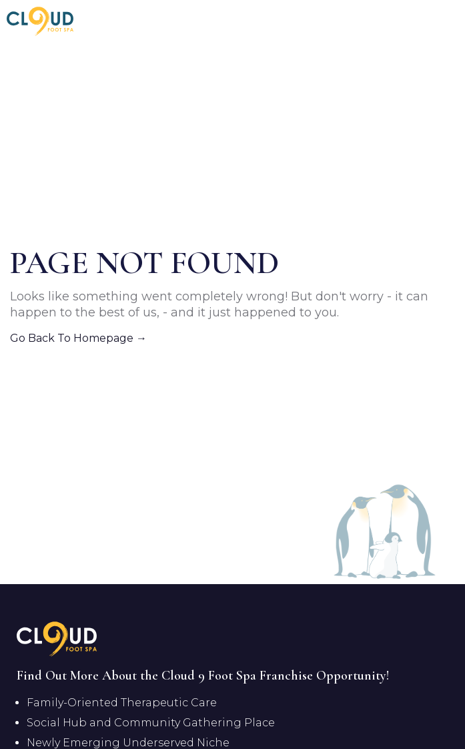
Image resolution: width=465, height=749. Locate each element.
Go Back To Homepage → (78, 338)
